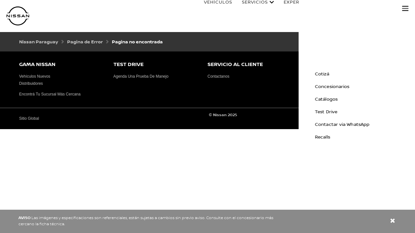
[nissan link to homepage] (17, 16)
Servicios (248, 8)
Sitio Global (29, 118)
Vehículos (211, 8)
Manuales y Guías (368, 8)
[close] (393, 221)
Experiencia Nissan (303, 8)
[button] (405, 8)
